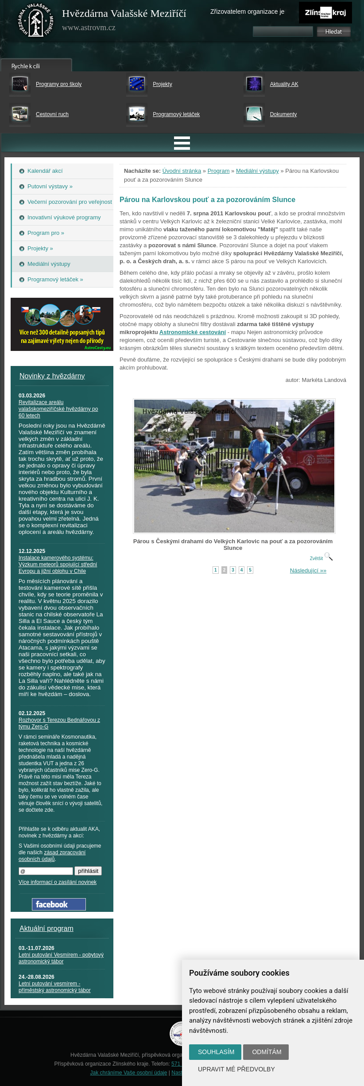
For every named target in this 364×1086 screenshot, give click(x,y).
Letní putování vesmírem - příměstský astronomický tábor (55, 987)
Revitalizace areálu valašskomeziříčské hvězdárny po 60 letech (58, 409)
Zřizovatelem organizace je (247, 11)
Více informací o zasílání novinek (58, 882)
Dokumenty (283, 114)
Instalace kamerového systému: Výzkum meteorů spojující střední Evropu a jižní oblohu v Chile (58, 564)
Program (219, 170)
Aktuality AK (284, 84)
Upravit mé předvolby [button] (236, 1069)
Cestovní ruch (52, 114)
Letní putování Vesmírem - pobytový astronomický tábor (61, 958)
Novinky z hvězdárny (52, 376)
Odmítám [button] (266, 1051)
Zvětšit (321, 558)
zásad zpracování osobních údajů (52, 855)
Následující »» (308, 570)
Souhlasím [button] (216, 1051)
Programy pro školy (58, 84)
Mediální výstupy (257, 170)
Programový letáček (176, 114)
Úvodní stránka (182, 170)
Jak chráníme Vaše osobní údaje (128, 1073)
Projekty (162, 84)
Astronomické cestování (192, 332)
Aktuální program (46, 928)
